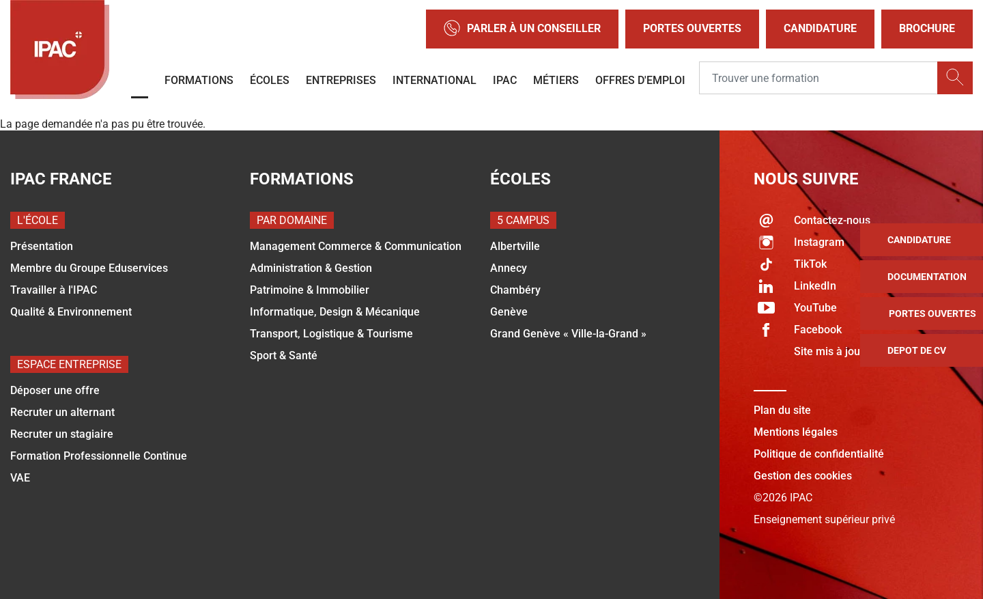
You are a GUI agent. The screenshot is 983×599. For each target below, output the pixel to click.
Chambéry (515, 289)
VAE (20, 477)
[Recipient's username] (818, 78)
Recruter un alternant (62, 412)
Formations (199, 80)
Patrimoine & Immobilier (309, 289)
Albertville (515, 246)
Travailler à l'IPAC (53, 289)
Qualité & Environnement (71, 311)
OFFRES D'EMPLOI (640, 80)
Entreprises (341, 80)
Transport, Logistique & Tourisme (331, 333)
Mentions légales (796, 432)
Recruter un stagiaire (61, 434)
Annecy (508, 268)
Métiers (556, 80)
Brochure (927, 28)
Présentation (41, 246)
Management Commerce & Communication (355, 246)
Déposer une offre (55, 390)
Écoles (269, 80)
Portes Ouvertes (692, 28)
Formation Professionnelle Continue (98, 455)
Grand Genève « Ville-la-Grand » (568, 333)
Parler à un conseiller (522, 29)
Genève (509, 311)
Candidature (820, 28)
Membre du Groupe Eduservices (89, 268)
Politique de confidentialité (819, 453)
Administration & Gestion (311, 268)
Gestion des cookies (803, 475)
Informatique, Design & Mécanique (335, 311)
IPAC (505, 80)
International (434, 80)
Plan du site (782, 410)
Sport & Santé (283, 355)
